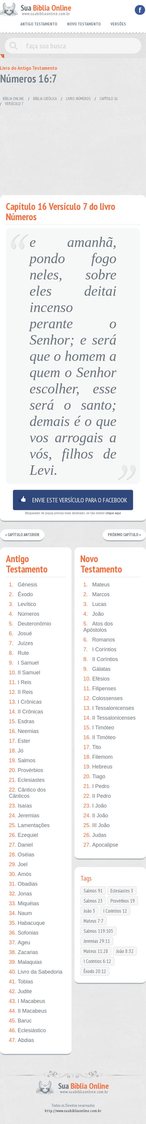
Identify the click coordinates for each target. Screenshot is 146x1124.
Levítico (22, 604)
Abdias (21, 1040)
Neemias (24, 731)
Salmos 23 (93, 901)
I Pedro (96, 786)
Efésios (96, 679)
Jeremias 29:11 (97, 941)
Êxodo (21, 594)
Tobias (21, 982)
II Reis (21, 692)
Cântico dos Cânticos (27, 793)
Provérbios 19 (123, 901)
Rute (19, 653)
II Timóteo (99, 737)
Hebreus (97, 767)
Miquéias (24, 904)
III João (96, 825)
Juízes (21, 643)
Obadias (23, 884)
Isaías (20, 806)
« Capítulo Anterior (22, 534)
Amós (20, 874)
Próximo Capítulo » (124, 534)
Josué (20, 634)
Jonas (20, 894)
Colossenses (103, 698)
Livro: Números (78, 98)
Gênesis (23, 585)
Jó (16, 751)
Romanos (99, 640)
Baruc (20, 1021)
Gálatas (97, 669)
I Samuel (24, 663)
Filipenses (99, 689)
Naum (20, 913)
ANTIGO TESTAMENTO (38, 24)
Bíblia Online (13, 98)
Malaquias (25, 962)
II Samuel (24, 673)
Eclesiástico (27, 1030)
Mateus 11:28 (96, 951)
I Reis (20, 682)
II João (95, 816)
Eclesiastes (27, 780)
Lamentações (29, 825)
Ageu (19, 943)
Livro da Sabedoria (35, 972)
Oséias (21, 855)
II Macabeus (28, 1011)
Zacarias (23, 952)
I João (95, 806)
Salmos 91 (93, 890)
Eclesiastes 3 (122, 890)
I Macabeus (27, 1001)
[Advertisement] (73, 147)
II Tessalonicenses (109, 718)
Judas (94, 835)
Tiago (94, 777)
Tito (92, 747)
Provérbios (26, 770)
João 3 (89, 911)
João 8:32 (125, 951)
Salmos (22, 761)
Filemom (98, 757)
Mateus (96, 585)
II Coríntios (100, 659)
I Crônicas (25, 702)
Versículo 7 (14, 103)
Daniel (21, 845)
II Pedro (97, 796)
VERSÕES (118, 24)
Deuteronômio (30, 624)
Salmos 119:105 (98, 931)
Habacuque (27, 923)
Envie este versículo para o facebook (73, 500)
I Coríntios (99, 650)
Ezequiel (23, 835)
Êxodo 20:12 (95, 971)
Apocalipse (100, 845)
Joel (18, 864)
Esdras (21, 721)
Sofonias (23, 933)
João (93, 614)
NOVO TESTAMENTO (84, 24)
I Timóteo (98, 728)
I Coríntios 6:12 (97, 961)
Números (24, 614)
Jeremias (24, 816)
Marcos (96, 594)
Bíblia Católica (45, 98)
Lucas (94, 604)
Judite (20, 991)
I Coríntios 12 (115, 911)
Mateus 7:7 (93, 921)
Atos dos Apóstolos (98, 627)
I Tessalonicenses (108, 708)
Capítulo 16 (109, 98)
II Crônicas (26, 712)
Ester (19, 741)
